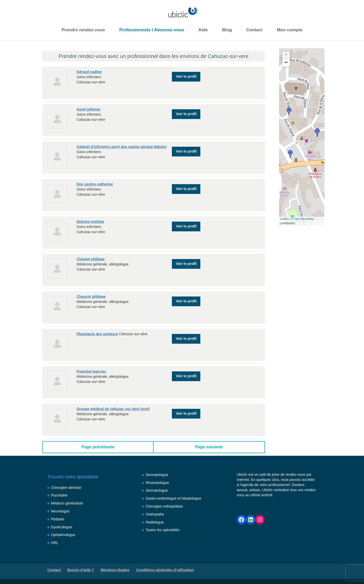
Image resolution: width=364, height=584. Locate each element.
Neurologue (60, 511)
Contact (254, 29)
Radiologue (155, 522)
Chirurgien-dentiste (66, 488)
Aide (203, 29)
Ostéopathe (155, 514)
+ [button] (286, 55)
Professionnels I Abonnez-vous (151, 29)
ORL (54, 543)
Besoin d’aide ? (80, 570)
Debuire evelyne (90, 222)
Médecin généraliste (67, 503)
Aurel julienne (89, 109)
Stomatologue (157, 490)
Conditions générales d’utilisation (165, 570)
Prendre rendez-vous (83, 29)
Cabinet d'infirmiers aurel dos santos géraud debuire (122, 147)
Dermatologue (157, 475)
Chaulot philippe (91, 259)
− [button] (286, 63)
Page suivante (209, 447)
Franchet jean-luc (91, 371)
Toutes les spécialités (163, 530)
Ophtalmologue (63, 535)
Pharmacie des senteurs (97, 334)
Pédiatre (57, 519)
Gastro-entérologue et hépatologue (173, 498)
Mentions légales (115, 570)
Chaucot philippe (91, 296)
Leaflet (284, 218)
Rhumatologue (157, 483)
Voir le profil (186, 74)
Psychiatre (59, 495)
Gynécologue (61, 527)
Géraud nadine (89, 72)
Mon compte (289, 29)
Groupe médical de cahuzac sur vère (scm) (113, 409)
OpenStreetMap (304, 218)
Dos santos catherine (95, 184)
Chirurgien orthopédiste (164, 506)
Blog (227, 29)
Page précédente (97, 447)
